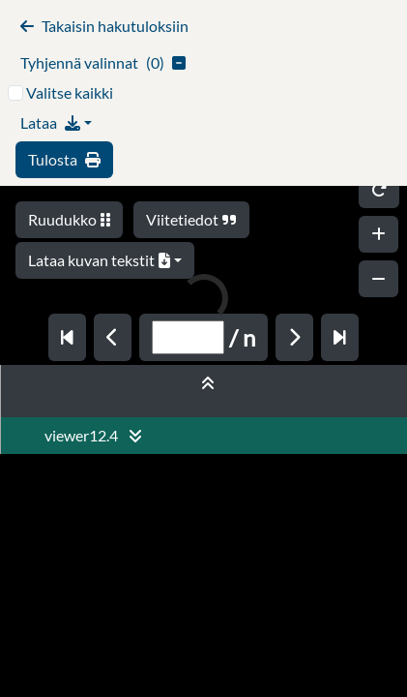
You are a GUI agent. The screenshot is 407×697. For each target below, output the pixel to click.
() (103, 62)
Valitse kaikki (69, 92)
